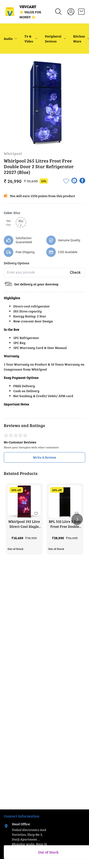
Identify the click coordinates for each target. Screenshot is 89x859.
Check (75, 272)
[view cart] (81, 11)
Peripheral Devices (53, 38)
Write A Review (44, 457)
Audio (8, 38)
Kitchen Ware (79, 38)
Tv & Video (28, 38)
